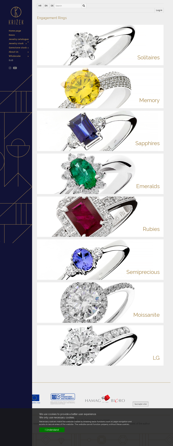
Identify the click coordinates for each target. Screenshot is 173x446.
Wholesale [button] (19, 56)
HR (40, 6)
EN (46, 6)
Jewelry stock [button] (18, 43)
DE (52, 6)
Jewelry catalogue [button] (19, 39)
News (12, 35)
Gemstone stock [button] (19, 48)
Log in (159, 10)
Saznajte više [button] (140, 404)
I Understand (52, 429)
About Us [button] (19, 52)
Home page (15, 31)
